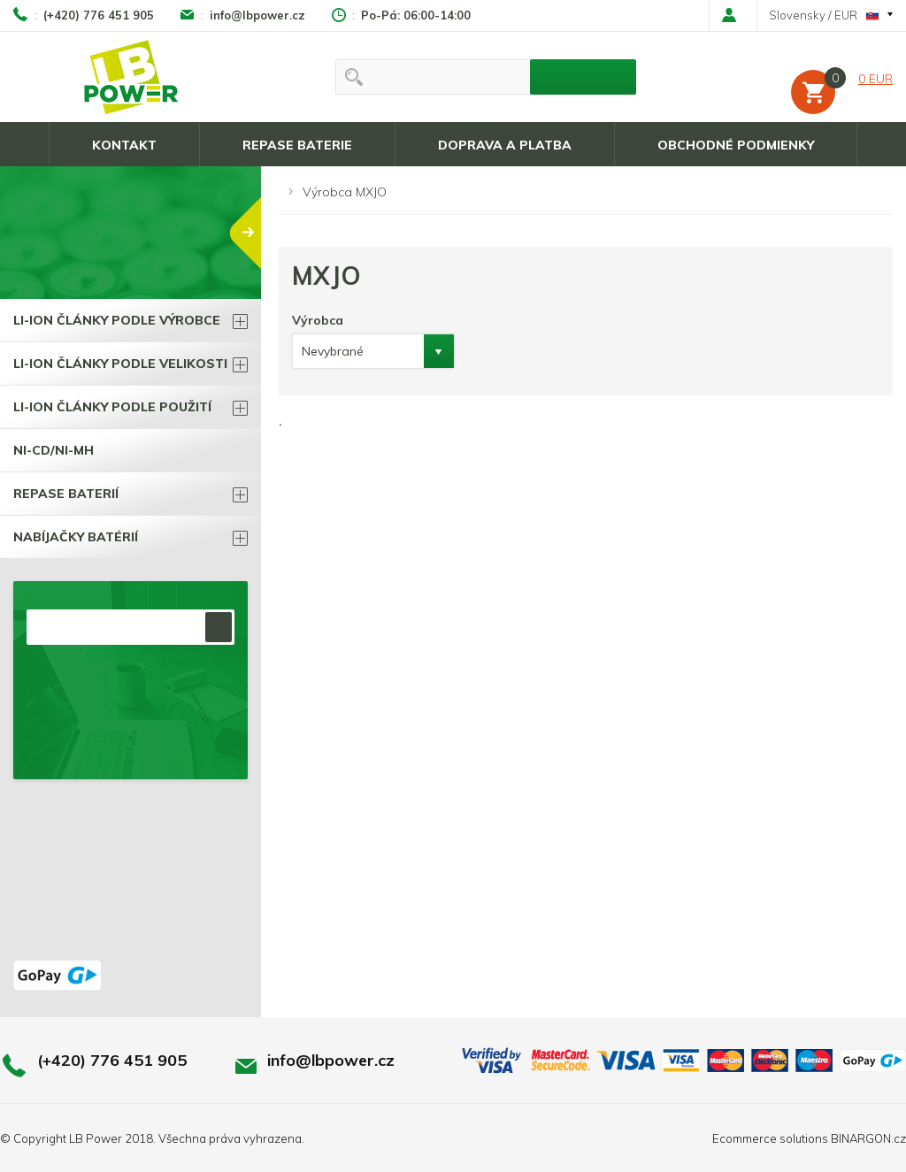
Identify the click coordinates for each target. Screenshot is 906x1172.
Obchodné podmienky (735, 145)
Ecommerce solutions (770, 1138)
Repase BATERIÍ (66, 494)
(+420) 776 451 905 (98, 15)
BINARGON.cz (868, 1138)
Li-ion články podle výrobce (116, 320)
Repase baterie (297, 145)
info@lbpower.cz (257, 15)
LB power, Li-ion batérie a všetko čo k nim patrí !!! (131, 77)
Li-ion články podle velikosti (120, 364)
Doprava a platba (505, 145)
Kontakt (124, 145)
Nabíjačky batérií (75, 537)
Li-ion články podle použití (112, 407)
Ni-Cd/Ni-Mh (53, 450)
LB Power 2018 (111, 1138)
